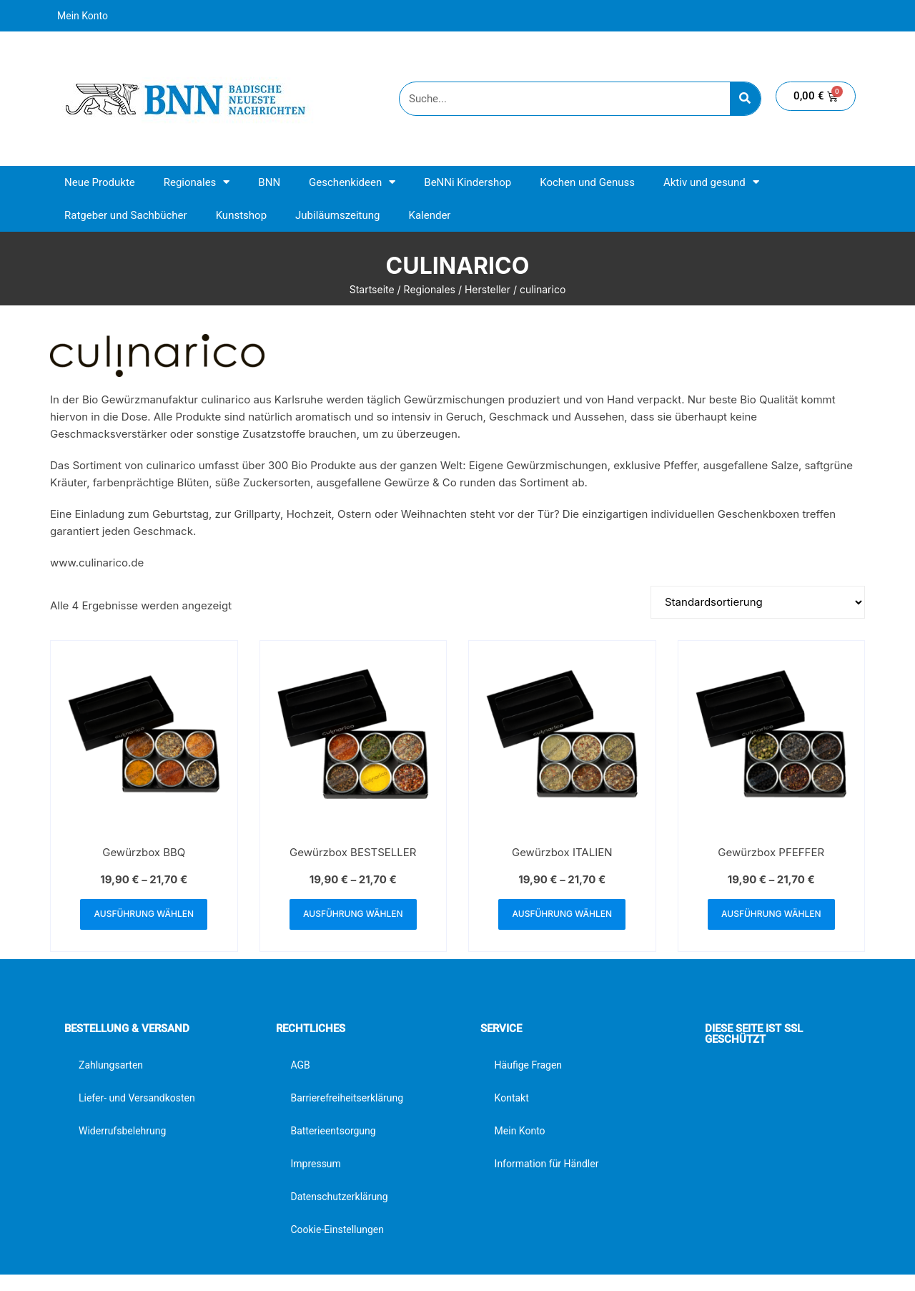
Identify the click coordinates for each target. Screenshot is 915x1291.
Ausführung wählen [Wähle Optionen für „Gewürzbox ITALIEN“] (562, 914)
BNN (269, 182)
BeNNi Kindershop (467, 182)
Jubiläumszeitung (337, 215)
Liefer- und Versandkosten (137, 1098)
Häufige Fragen (529, 1065)
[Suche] (745, 98)
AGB (300, 1065)
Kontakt (512, 1098)
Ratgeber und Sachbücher (125, 215)
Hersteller (487, 289)
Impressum (315, 1164)
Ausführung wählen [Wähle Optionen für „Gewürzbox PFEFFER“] (771, 914)
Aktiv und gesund (711, 182)
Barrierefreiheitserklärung (346, 1098)
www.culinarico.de (97, 562)
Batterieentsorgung (332, 1131)
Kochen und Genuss (587, 182)
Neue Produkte (99, 182)
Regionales (197, 182)
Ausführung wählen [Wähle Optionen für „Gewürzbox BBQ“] (144, 914)
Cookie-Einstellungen (336, 1230)
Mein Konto (82, 15)
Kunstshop (241, 215)
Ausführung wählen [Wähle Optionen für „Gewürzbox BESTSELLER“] (353, 914)
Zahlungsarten (111, 1065)
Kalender (429, 215)
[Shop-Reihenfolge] (758, 602)
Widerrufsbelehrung (122, 1131)
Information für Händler (547, 1164)
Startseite (372, 289)
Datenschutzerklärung (338, 1197)
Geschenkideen (352, 182)
